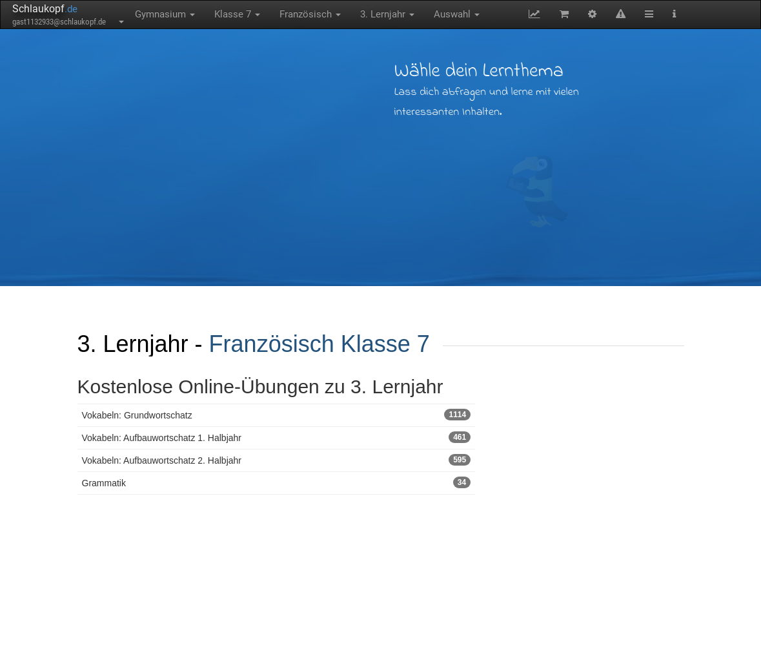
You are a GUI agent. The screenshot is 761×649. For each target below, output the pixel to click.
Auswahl (457, 14)
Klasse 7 (237, 14)
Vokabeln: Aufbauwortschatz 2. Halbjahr (276, 460)
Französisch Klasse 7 (319, 344)
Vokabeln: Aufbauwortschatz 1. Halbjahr (276, 437)
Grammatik (276, 482)
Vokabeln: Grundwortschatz (276, 414)
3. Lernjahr (387, 14)
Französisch (310, 14)
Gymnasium (165, 14)
